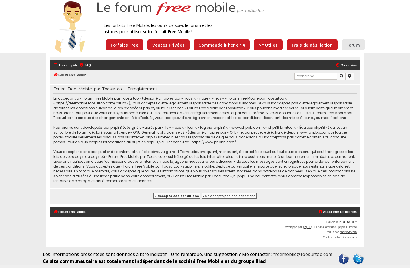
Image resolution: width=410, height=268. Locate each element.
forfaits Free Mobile (130, 25)
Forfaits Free (124, 45)
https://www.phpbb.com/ (214, 142)
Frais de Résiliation (312, 45)
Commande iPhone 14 (221, 45)
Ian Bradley (349, 221)
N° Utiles (268, 45)
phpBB (307, 227)
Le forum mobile (166, 8)
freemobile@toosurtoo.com (302, 254)
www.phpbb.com (314, 132)
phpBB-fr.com (348, 232)
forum (195, 25)
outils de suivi (170, 25)
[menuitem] (85, 65)
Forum (353, 45)
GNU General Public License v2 (158, 132)
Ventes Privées (168, 45)
